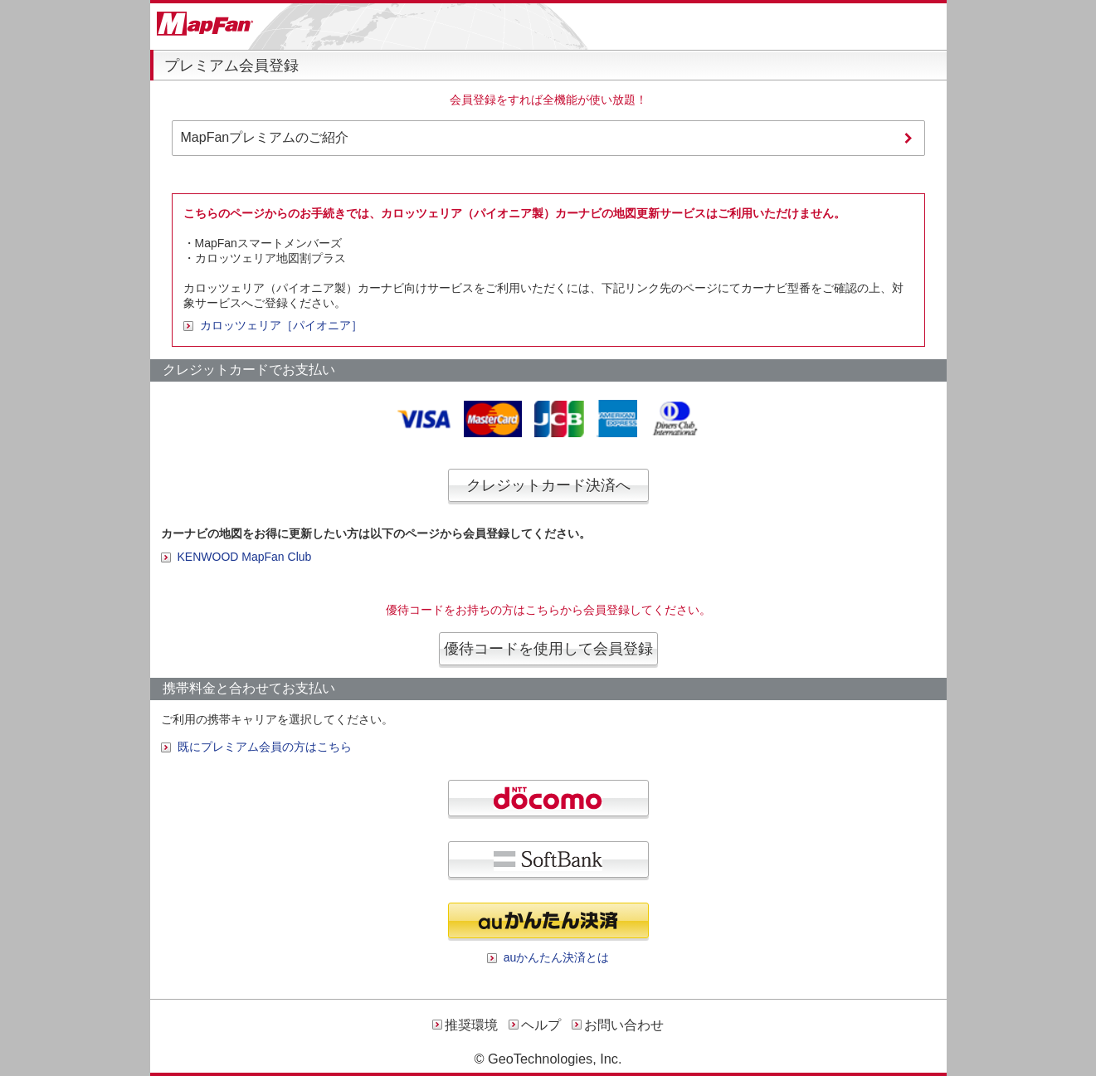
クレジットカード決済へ (548, 485)
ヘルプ (541, 1025)
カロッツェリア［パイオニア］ (281, 325)
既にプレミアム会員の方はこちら (265, 746)
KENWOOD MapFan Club (245, 556)
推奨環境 (471, 1025)
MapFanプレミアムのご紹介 (265, 137)
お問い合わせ (624, 1025)
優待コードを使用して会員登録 (548, 648)
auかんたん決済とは (557, 957)
